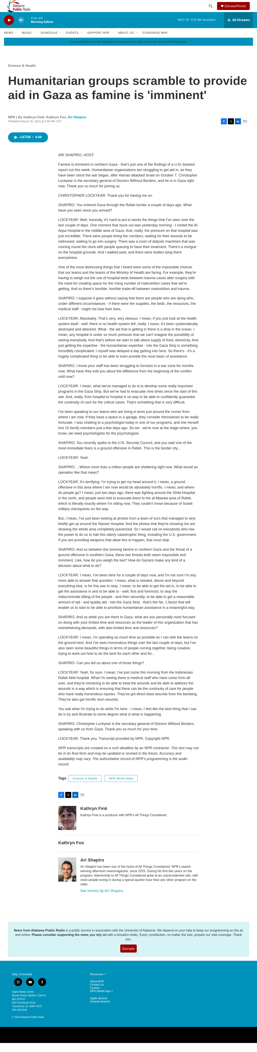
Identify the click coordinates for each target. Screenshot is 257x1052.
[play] (9, 29)
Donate (128, 957)
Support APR (98, 41)
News (8, 41)
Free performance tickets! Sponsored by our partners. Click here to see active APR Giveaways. (128, 50)
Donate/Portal (237, 10)
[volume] (21, 29)
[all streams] (238, 29)
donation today (127, 944)
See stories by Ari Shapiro (101, 899)
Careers (95, 996)
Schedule (49, 41)
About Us (126, 41)
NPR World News (121, 787)
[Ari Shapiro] (67, 879)
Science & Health (22, 75)
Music (27, 41)
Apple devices (98, 1007)
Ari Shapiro (77, 126)
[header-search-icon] (211, 10)
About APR (97, 990)
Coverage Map (155, 41)
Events (72, 41)
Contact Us (97, 993)
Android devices (100, 1010)
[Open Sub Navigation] (16, 41)
